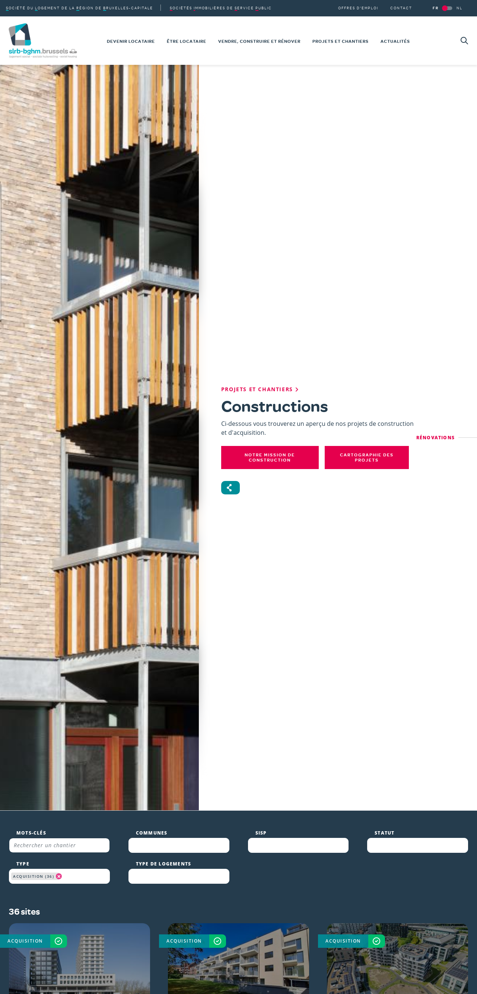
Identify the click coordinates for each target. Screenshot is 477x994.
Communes (152, 288)
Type (22, 319)
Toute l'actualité (273, 934)
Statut (384, 288)
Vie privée (238, 984)
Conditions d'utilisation (173, 984)
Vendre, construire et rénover (294, 905)
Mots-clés (31, 288)
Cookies (277, 984)
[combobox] (178, 300)
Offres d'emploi (271, 948)
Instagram (162, 910)
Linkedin (159, 924)
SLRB (375, 880)
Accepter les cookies (391, 972)
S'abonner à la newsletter (176, 947)
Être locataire (268, 891)
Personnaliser (445, 972)
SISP (261, 288)
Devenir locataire (274, 877)
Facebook (160, 895)
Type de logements (163, 319)
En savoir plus (344, 952)
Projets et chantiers (278, 919)
